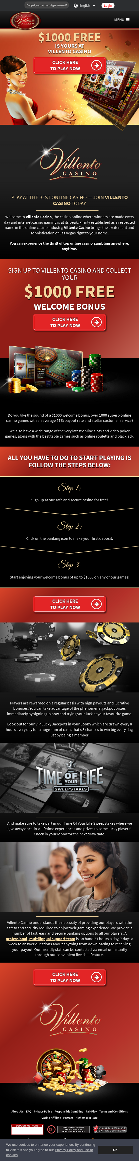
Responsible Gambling (68, 1111)
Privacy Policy (43, 1111)
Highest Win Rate (87, 1118)
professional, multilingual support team (40, 938)
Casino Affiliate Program (57, 1118)
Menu (122, 19)
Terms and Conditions (113, 1111)
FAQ (28, 1111)
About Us (18, 1111)
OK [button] (115, 1150)
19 (50, 1129)
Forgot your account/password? (46, 5)
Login (108, 5)
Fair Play (91, 1111)
